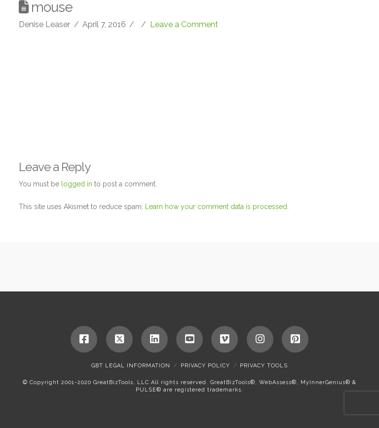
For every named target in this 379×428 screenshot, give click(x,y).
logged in (76, 184)
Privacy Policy (205, 365)
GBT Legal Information (130, 365)
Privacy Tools (264, 365)
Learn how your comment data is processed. (217, 207)
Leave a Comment (184, 24)
